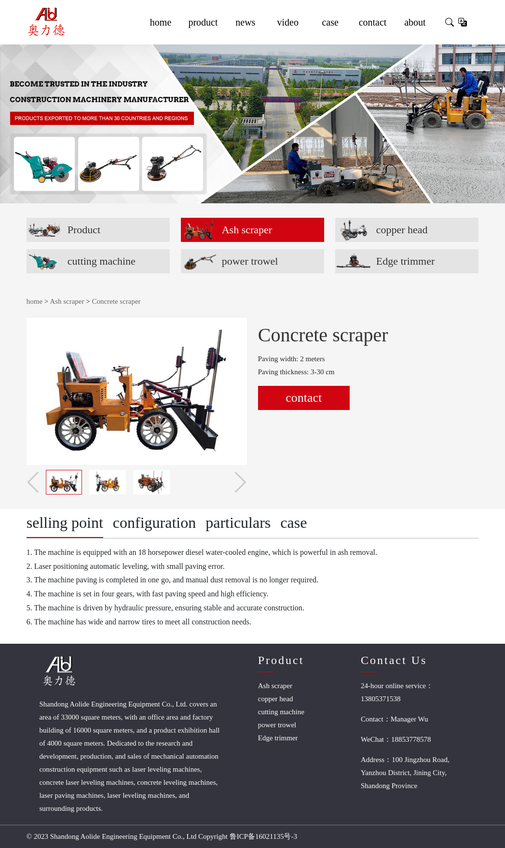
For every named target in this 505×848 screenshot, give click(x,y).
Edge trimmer (405, 261)
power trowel (250, 261)
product (203, 22)
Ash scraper (247, 230)
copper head (402, 230)
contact (373, 22)
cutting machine (102, 261)
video (288, 22)
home (160, 22)
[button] (240, 482)
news (245, 22)
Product (84, 230)
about (414, 22)
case (330, 22)
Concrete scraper (116, 301)
